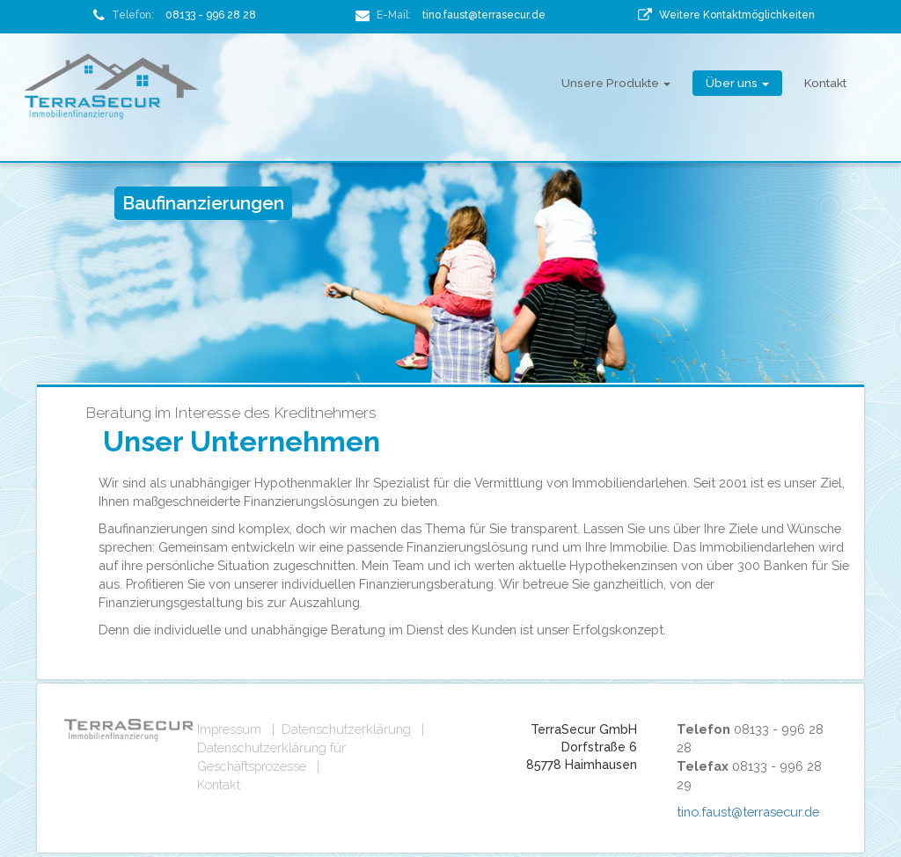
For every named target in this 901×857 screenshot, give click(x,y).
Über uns (737, 83)
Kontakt (825, 83)
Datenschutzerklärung (346, 728)
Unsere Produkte (615, 83)
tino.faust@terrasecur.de (484, 15)
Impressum (229, 728)
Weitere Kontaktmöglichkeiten (737, 15)
